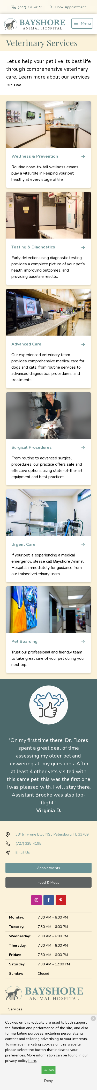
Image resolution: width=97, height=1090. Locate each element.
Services (15, 1009)
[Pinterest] (61, 900)
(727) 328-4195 (28, 843)
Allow (49, 1070)
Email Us (23, 852)
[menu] (82, 23)
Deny (48, 1080)
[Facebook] (48, 900)
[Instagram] (36, 900)
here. (32, 1060)
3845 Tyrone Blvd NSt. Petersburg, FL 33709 (52, 834)
